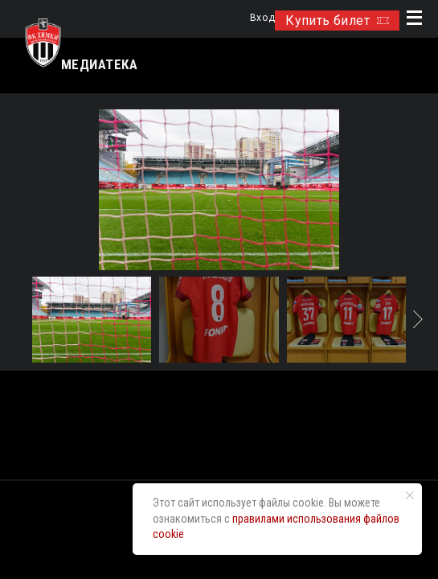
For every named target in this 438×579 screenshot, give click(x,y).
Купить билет (337, 20)
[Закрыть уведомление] (410, 495)
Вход (262, 18)
